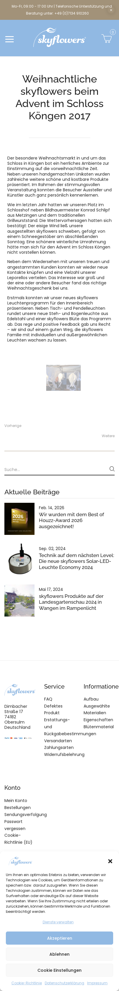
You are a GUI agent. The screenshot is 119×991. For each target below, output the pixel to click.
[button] (110, 861)
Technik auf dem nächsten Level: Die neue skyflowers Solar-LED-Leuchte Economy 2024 (76, 561)
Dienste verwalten (58, 922)
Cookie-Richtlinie (26, 983)
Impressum (97, 983)
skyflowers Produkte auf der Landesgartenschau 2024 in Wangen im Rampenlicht (71, 602)
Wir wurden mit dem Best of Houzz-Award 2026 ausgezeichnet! (71, 520)
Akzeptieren (59, 938)
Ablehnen (59, 954)
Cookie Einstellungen (59, 970)
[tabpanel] (63, 378)
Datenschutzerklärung (64, 983)
